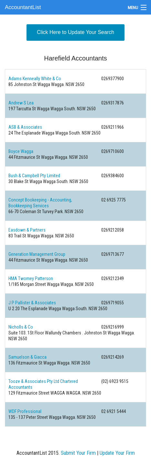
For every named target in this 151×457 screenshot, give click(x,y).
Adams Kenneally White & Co (34, 78)
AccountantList (23, 7)
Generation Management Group (36, 254)
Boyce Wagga (20, 151)
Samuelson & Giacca (27, 357)
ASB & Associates (25, 127)
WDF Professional (24, 411)
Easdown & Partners (27, 230)
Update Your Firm (117, 453)
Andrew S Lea (21, 102)
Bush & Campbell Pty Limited (34, 175)
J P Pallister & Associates (32, 302)
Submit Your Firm (78, 453)
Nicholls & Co (20, 327)
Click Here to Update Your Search (75, 32)
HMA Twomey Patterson (30, 278)
